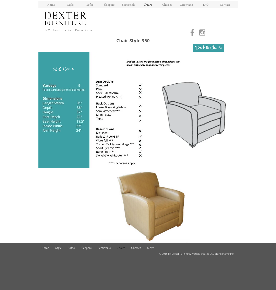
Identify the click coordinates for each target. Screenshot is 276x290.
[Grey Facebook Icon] (192, 32)
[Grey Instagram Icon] (202, 32)
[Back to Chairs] (208, 48)
